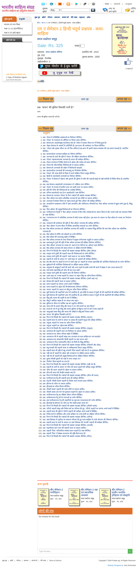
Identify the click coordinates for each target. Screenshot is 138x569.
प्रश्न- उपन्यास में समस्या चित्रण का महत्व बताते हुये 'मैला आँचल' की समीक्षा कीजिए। (72, 201)
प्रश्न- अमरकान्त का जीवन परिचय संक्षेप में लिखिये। (60, 334)
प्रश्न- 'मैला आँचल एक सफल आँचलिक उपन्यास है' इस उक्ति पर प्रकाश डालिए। (70, 198)
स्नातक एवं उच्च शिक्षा (12, 24)
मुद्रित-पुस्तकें (8, 19)
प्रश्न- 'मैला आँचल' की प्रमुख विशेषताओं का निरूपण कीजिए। (64, 209)
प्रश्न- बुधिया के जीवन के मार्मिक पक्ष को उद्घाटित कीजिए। (63, 303)
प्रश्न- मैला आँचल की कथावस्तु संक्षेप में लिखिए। (59, 237)
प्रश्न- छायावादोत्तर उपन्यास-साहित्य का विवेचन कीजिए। (62, 154)
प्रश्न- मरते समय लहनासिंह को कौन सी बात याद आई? (61, 270)
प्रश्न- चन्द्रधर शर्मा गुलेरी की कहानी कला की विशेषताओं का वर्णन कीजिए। (69, 253)
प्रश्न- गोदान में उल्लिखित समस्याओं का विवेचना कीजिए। (62, 137)
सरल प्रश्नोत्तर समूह (47, 39)
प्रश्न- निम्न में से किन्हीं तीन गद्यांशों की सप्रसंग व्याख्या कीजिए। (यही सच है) (69, 364)
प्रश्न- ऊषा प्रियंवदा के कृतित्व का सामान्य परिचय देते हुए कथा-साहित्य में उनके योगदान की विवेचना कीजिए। (80, 419)
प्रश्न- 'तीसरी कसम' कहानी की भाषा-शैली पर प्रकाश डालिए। (64, 389)
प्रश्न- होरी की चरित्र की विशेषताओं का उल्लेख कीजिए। (62, 190)
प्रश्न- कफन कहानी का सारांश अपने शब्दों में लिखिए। (61, 284)
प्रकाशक (117, 4)
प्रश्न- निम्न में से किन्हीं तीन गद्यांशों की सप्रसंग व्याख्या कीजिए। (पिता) (67, 436)
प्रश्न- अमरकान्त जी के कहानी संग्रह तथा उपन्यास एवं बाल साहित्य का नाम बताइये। (71, 336)
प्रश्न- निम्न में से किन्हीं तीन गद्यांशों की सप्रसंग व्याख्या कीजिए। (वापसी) (68, 425)
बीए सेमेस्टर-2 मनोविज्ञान (56, 491)
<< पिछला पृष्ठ (46, 99)
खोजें (43, 17)
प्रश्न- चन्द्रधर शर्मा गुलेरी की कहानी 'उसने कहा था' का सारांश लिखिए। (67, 256)
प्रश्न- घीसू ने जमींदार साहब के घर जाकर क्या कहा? (61, 300)
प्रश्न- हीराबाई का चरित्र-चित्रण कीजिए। (56, 386)
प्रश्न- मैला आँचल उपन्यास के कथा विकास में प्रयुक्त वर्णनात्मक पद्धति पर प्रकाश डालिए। (73, 240)
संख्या (77, 46)
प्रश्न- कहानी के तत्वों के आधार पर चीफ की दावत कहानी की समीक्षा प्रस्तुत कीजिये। (72, 367)
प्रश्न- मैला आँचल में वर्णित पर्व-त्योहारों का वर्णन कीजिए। (62, 234)
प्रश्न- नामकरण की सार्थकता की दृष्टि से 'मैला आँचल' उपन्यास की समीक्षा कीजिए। (71, 223)
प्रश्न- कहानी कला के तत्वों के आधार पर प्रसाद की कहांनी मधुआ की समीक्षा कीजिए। (72, 320)
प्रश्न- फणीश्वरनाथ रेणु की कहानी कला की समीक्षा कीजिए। (63, 378)
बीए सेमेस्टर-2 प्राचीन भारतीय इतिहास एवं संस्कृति (121, 492)
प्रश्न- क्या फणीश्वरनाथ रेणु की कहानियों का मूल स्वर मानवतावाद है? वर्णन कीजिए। (72, 400)
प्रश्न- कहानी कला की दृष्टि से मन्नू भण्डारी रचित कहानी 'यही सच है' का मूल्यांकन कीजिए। (74, 350)
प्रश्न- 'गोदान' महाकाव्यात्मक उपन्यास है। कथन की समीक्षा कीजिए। (66, 159)
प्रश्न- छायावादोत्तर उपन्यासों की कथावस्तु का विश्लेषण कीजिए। (65, 170)
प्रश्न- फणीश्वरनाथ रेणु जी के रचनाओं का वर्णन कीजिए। (62, 397)
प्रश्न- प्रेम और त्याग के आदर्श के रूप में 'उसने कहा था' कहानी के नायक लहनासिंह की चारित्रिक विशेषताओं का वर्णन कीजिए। (86, 262)
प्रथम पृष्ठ (84, 99)
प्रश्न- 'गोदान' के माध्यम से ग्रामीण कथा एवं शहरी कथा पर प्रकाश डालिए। (68, 187)
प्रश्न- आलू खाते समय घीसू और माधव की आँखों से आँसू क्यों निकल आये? (68, 312)
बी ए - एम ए (41, 23)
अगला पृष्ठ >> (124, 99)
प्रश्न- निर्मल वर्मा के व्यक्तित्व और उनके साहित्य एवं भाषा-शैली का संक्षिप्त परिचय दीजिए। (74, 414)
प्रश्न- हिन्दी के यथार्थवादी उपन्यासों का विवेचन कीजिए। (62, 176)
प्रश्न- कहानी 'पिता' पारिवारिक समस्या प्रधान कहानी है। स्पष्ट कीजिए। (67, 431)
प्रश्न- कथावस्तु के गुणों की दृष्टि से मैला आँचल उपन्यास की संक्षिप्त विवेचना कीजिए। (72, 242)
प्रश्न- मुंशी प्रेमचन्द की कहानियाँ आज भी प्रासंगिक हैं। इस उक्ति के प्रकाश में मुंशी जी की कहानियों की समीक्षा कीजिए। (84, 295)
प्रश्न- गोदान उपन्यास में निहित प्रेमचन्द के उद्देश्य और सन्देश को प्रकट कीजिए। (69, 162)
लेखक (107, 4)
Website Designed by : (116, 565)
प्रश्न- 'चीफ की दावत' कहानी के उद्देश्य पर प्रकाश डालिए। (62, 370)
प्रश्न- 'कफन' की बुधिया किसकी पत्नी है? (57, 314)
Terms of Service (55, 561)
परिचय (49, 17)
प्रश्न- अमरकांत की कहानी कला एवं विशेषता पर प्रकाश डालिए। (65, 331)
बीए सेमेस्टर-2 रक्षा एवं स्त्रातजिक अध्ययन (89, 492)
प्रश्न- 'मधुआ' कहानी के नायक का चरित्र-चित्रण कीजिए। (62, 323)
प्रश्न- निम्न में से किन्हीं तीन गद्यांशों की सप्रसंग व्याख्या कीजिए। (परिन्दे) (67, 417)
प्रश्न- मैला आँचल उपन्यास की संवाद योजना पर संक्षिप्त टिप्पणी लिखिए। (67, 248)
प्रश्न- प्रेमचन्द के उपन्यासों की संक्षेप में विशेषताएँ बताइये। (62, 168)
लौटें (42, 81)
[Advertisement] (47, 458)
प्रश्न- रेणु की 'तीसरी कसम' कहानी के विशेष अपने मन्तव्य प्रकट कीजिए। (68, 381)
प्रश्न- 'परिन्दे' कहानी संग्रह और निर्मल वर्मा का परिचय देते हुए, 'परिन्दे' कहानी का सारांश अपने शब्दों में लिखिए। (81, 408)
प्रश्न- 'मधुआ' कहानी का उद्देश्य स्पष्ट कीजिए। (58, 325)
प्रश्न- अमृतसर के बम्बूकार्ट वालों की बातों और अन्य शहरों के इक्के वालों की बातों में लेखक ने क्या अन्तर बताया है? (83, 267)
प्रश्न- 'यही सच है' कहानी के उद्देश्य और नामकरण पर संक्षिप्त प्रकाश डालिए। (69, 353)
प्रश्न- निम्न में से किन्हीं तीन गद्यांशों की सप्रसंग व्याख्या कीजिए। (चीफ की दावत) (71, 375)
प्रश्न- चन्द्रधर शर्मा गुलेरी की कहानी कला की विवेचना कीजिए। (64, 273)
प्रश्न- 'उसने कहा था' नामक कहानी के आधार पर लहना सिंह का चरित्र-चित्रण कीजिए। (72, 276)
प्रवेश (88, 17)
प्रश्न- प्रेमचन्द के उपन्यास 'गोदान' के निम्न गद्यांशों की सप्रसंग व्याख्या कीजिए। (69, 195)
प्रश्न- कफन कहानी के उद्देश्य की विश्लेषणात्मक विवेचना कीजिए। (65, 287)
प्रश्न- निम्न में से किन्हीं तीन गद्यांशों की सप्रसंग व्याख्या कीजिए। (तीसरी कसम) (70, 406)
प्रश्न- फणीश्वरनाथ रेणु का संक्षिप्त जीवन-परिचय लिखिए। (63, 395)
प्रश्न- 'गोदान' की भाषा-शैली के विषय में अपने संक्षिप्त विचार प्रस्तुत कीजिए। (69, 173)
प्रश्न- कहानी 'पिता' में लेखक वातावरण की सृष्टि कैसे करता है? (64, 433)
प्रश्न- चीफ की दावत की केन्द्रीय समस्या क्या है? (59, 372)
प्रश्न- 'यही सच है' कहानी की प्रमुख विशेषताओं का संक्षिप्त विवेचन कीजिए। (69, 356)
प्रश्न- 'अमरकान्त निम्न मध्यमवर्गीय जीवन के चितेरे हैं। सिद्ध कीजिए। (66, 342)
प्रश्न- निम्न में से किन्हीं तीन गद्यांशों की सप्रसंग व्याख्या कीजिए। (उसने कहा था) (70, 278)
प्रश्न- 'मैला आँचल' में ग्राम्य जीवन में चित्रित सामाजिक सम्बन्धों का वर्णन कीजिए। (71, 226)
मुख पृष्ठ (37, 17)
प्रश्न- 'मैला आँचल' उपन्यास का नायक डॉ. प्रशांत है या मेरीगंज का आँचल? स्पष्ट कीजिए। (73, 245)
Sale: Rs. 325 (50, 45)
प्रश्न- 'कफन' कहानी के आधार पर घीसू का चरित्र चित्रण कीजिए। (65, 289)
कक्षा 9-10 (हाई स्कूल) (12, 33)
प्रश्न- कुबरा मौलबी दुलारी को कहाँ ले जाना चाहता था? (62, 359)
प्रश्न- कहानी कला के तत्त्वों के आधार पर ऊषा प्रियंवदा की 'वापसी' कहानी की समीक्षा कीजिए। (75, 422)
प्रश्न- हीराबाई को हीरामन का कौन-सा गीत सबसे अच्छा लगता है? (65, 403)
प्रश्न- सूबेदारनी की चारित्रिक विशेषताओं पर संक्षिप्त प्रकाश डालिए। (66, 264)
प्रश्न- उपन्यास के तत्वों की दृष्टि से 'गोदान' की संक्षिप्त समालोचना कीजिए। (68, 157)
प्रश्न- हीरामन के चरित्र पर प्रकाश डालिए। (57, 383)
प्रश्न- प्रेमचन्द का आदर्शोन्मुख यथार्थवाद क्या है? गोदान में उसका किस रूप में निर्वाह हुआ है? (75, 143)
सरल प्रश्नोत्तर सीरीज (54, 52)
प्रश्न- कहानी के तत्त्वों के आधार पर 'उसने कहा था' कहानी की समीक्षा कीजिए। (70, 259)
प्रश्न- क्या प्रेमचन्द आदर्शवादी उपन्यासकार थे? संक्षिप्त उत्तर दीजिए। (66, 184)
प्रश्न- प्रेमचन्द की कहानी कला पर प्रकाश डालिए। (59, 281)
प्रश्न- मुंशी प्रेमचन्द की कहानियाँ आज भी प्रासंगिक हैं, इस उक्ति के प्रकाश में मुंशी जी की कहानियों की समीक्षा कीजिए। (84, 292)
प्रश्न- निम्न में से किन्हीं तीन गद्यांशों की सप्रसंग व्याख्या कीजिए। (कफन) (67, 317)
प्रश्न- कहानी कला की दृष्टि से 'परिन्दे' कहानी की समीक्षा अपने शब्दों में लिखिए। (70, 411)
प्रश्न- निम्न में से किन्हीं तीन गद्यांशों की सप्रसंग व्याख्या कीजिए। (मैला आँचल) (69, 251)
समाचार (57, 17)
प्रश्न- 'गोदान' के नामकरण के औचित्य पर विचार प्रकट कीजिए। (64, 140)
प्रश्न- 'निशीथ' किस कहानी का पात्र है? (56, 361)
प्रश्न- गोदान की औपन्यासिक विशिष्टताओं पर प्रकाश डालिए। (63, 165)
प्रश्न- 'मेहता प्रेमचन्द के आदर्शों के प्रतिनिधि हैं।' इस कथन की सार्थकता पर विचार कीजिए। (74, 145)
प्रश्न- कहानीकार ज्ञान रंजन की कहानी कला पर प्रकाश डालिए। (64, 428)
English (129, 4)
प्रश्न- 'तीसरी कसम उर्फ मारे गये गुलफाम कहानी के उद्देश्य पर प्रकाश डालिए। (69, 392)
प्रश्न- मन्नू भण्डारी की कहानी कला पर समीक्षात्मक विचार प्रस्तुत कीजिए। (68, 347)
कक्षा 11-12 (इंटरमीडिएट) (13, 28)
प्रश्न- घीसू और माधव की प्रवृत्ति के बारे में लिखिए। (60, 298)
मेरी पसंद (74, 17)
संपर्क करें (65, 17)
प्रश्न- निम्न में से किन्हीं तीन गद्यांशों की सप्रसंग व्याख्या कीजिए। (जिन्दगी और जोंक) (72, 345)
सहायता (82, 17)
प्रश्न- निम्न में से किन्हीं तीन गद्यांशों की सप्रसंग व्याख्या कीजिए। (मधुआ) (68, 328)
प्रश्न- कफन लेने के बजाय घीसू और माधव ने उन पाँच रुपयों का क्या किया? (69, 306)
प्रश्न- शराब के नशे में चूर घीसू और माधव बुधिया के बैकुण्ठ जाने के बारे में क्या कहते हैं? (73, 309)
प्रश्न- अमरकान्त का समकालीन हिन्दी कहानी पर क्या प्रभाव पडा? (65, 339)
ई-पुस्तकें (22, 19)
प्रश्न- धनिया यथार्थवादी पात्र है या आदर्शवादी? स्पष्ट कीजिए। (64, 193)
